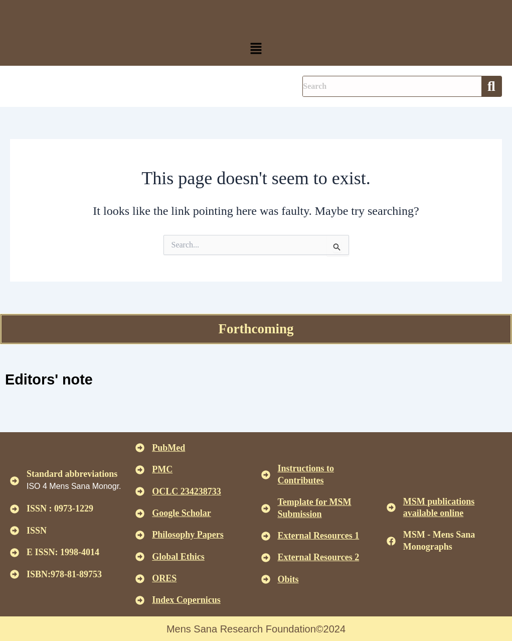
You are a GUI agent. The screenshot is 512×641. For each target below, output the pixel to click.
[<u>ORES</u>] (139, 578)
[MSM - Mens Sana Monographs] (391, 540)
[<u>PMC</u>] (139, 469)
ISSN (37, 530)
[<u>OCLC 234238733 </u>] (139, 491)
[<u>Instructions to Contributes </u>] (265, 474)
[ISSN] (14, 530)
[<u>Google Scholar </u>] (139, 513)
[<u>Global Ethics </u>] (139, 556)
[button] (256, 49)
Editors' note (50, 379)
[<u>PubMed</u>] (139, 447)
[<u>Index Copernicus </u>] (139, 600)
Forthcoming (256, 328)
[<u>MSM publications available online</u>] (391, 506)
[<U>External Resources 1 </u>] (265, 535)
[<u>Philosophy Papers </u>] (139, 535)
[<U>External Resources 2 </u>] (265, 557)
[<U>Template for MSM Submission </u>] (265, 507)
